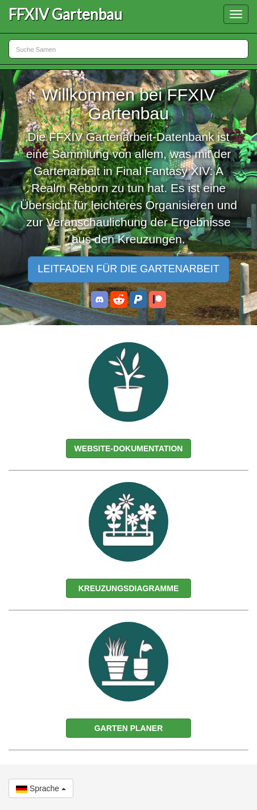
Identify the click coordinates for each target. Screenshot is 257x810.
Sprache (41, 788)
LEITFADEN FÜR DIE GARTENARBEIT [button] (128, 269)
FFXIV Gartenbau (65, 14)
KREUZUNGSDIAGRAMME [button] (128, 588)
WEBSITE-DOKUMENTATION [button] (128, 448)
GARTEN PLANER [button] (128, 728)
